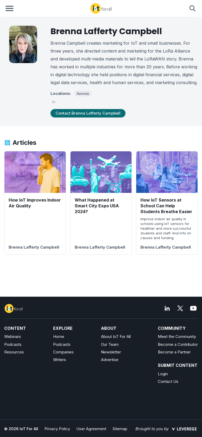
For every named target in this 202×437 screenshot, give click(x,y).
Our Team (110, 344)
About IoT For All (116, 336)
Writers (59, 359)
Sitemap (120, 428)
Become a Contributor (178, 344)
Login (163, 373)
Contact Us (168, 381)
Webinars (12, 336)
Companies (63, 351)
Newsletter (111, 351)
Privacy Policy (57, 428)
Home (58, 336)
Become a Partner (174, 351)
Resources (14, 351)
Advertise (109, 359)
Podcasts (13, 344)
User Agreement (91, 428)
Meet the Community (177, 336)
